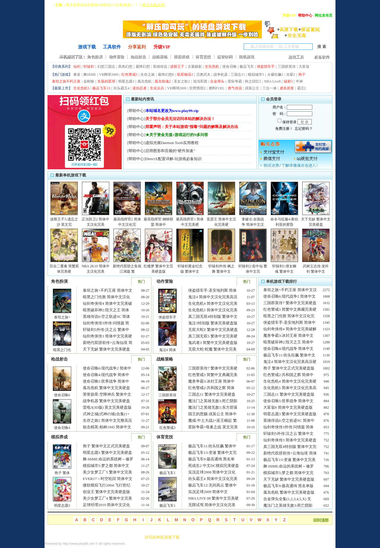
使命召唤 (229, 66)
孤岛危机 (144, 81)
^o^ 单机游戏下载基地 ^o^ (74, 36)
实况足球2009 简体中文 (208, 491)
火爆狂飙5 (275, 74)
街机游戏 (246, 56)
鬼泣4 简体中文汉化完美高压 (213, 297)
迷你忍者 (139, 88)
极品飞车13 (101, 88)
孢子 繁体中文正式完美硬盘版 (288, 368)
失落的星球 (106, 81)
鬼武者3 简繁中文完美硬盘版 (213, 342)
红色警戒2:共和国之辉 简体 (211, 388)
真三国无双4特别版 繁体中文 (213, 316)
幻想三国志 (106, 66)
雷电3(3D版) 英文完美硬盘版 (107, 407)
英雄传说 (160, 66)
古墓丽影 (195, 66)
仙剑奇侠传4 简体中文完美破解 (289, 329)
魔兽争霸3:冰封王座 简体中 (211, 381)
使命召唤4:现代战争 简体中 (106, 374)
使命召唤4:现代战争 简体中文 (288, 348)
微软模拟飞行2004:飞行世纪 (106, 485)
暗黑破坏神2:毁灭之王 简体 (106, 310)
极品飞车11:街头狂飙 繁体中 (212, 446)
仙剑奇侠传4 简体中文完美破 (107, 303)
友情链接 (92, 537)
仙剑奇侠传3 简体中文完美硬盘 (289, 440)
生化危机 (212, 66)
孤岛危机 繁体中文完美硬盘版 (288, 492)
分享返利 (137, 47)
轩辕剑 (88, 66)
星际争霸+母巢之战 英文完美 (213, 427)
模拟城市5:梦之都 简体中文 (106, 465)
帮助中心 (136, 110)
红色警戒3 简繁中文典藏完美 (213, 374)
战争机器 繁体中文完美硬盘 (106, 401)
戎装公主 (252, 88)
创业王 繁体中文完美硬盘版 (106, 491)
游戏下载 (87, 47)
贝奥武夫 (203, 74)
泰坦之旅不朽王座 (66, 81)
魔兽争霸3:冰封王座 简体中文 (288, 335)
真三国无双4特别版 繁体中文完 (289, 446)
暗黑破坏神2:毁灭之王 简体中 (288, 342)
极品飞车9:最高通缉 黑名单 (211, 459)
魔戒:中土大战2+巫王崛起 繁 (212, 420)
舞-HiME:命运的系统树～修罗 (108, 459)
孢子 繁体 (62, 473)
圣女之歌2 (182, 81)
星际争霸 (235, 81)
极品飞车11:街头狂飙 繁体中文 (289, 355)
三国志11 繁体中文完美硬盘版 (288, 394)
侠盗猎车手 (266, 66)
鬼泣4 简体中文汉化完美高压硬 (289, 361)
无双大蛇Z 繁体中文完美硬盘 (213, 329)
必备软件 (322, 57)
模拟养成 (181, 56)
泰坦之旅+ (62, 317)
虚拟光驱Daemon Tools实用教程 (172, 142)
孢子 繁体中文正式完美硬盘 (106, 446)
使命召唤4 (62, 428)
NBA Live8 (272, 81)
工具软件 (112, 47)
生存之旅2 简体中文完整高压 (107, 420)
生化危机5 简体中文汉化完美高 (289, 388)
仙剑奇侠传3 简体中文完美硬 (107, 336)
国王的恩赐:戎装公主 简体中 (212, 414)
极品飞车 (247, 66)
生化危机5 (81, 88)
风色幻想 (125, 66)
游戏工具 (296, 57)
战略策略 (159, 56)
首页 (62, 47)
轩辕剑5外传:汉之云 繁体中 (106, 329)
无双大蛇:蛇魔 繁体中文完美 (212, 349)
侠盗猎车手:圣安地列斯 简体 (212, 290)
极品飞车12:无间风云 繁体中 (212, 485)
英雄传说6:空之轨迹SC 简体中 (288, 420)
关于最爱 (52, 537)
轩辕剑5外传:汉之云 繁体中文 (288, 433)
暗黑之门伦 (62, 350)
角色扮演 (94, 56)
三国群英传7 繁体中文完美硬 (213, 368)
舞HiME (89, 74)
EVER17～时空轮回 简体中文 (107, 478)
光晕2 (290, 74)
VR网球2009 (108, 74)
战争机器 (220, 74)
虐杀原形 (287, 88)
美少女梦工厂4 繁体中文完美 (107, 498)
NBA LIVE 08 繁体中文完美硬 (213, 498)
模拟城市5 (256, 74)
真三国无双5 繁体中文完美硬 (213, 336)
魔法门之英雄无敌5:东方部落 (213, 407)
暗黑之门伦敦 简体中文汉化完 (288, 316)
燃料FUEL (217, 88)
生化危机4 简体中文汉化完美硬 (289, 381)
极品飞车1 (167, 473)
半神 (299, 81)
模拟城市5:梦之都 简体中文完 (288, 472)
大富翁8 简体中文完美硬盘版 (288, 407)
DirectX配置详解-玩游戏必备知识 (173, 159)
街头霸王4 (121, 88)
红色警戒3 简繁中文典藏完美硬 (289, 309)
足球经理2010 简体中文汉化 (106, 505)
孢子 (301, 74)
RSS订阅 (132, 537)
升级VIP (161, 47)
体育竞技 (203, 56)
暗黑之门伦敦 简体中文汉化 (106, 297)
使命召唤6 (62, 395)
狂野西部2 (197, 88)
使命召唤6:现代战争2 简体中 (107, 368)
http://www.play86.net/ (79, 543)
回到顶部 (321, 520)
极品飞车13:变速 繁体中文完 (212, 452)
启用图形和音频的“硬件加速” (170, 151)
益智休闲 (224, 56)
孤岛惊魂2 (163, 81)
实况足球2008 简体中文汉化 (211, 472)
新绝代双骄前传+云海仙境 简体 (290, 453)
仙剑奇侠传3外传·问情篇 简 (106, 323)
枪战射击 (138, 56)
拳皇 (76, 74)
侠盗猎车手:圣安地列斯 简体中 (289, 322)
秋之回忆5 (253, 81)
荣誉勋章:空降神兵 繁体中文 (107, 394)
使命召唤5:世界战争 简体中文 (288, 401)
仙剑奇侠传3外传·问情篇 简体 (288, 427)
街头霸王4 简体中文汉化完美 (213, 478)
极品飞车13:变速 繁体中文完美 (289, 459)
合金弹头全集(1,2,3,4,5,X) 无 (287, 499)
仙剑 (76, 66)
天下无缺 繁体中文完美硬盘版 (288, 479)
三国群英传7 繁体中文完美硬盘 (289, 303)
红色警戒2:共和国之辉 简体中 (288, 374)
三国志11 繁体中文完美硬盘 (211, 394)
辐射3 (288, 81)
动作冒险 (116, 56)
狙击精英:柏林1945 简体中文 (107, 427)
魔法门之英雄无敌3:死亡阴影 (213, 401)
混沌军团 (200, 81)
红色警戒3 (129, 74)
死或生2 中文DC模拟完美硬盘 (213, 465)
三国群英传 (287, 66)
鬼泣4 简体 (167, 350)
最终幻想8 (166, 74)
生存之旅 (147, 74)
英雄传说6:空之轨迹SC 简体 (106, 316)
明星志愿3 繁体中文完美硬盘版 (289, 414)
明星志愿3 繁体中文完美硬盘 (107, 452)
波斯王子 (177, 66)
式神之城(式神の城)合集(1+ (106, 414)
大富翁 (304, 66)
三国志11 (238, 74)
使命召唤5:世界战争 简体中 (106, 381)
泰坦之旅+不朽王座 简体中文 (107, 290)
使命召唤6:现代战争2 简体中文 (289, 296)
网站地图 (112, 537)
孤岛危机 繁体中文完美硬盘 (106, 388)
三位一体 (269, 88)
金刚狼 (88, 81)
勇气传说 (235, 88)
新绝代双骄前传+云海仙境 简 (107, 342)
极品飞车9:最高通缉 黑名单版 (288, 486)
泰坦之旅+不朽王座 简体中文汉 (290, 290)
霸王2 (301, 88)
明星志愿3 (126, 81)
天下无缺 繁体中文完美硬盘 (106, 349)
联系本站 (72, 537)
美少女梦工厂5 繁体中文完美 (107, 472)
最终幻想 (143, 66)
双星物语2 (185, 74)
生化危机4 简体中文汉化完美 (213, 303)
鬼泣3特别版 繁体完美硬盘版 (213, 323)
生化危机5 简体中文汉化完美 (213, 310)
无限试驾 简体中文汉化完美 (211, 505)
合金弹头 (217, 81)
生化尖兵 (157, 88)
